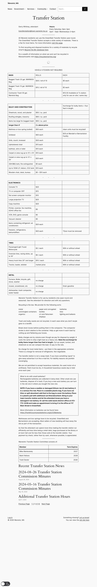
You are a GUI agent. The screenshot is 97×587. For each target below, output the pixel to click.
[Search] (85, 9)
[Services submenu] (34, 8)
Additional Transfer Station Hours (44, 496)
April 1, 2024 (22, 500)
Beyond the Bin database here (36, 50)
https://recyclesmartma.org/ (45, 57)
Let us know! (84, 518)
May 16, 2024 (23, 492)
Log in (10, 518)
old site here (84, 520)
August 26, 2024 (24, 479)
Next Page (46, 504)
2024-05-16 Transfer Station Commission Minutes (40, 486)
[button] (5, 584)
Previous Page (24, 504)
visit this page (57, 43)
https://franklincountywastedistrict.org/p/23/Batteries (40, 413)
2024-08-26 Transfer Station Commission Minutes (40, 474)
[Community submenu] (47, 8)
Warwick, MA (13, 3)
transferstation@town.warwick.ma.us (33, 31)
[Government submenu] (24, 8)
